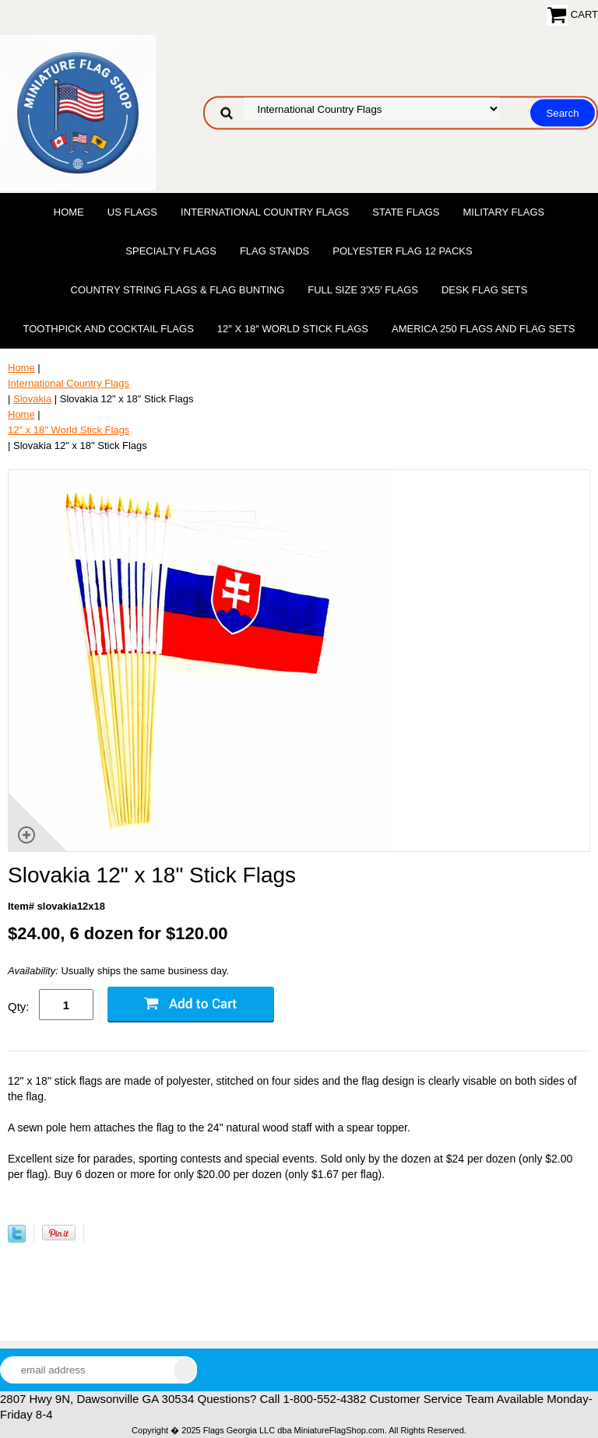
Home (69, 212)
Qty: (19, 1006)
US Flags (132, 212)
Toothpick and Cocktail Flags (108, 329)
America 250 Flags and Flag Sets (483, 329)
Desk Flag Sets (484, 290)
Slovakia (32, 399)
